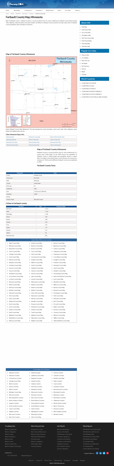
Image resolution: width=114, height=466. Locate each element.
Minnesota (25, 13)
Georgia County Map (15, 381)
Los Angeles (85, 58)
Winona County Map (14, 320)
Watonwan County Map (37, 318)
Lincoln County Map (36, 279)
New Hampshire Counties (16, 397)
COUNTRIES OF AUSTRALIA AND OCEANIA (94, 97)
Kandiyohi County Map (15, 273)
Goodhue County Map (15, 265)
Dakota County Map (14, 259)
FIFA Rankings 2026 (88, 434)
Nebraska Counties (59, 395)
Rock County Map (14, 304)
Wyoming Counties (36, 414)
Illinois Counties (13, 384)
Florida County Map (59, 378)
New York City (86, 60)
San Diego (84, 63)
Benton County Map (37, 246)
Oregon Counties (14, 403)
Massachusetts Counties (61, 389)
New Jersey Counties (37, 397)
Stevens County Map (59, 309)
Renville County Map (37, 301)
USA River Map (86, 46)
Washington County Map (16, 318)
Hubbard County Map (37, 268)
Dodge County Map (36, 259)
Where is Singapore (10, 432)
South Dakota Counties (37, 406)
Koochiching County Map (61, 273)
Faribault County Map (15, 262)
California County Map (37, 375)
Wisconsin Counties (14, 414)
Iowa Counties (58, 384)
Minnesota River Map (56, 142)
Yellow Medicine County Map (62, 320)
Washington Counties (37, 411)
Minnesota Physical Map (12, 145)
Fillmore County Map (37, 262)
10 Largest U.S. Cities (37, 429)
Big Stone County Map (60, 246)
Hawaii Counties (35, 381)
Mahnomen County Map (38, 282)
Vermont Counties (59, 409)
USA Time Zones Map (88, 38)
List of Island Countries (63, 446)
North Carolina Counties (16, 400)
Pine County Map (14, 296)
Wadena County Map (37, 315)
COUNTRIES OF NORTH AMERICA (92, 91)
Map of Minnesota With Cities (57, 137)
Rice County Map (58, 301)
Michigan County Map (15, 392)
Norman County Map (59, 290)
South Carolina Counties (16, 406)
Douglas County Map (59, 259)
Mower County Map (36, 287)
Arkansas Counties (14, 375)
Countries (38, 10)
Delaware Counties (36, 378)
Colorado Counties (59, 375)
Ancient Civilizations (62, 448)
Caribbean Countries (63, 444)
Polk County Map (58, 296)
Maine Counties (13, 389)
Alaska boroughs (36, 372)
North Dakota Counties (37, 400)
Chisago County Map (15, 254)
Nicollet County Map (14, 290)
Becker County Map (59, 243)
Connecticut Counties (15, 378)
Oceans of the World (63, 432)
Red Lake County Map (60, 298)
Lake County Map (36, 276)
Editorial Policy (58, 460)
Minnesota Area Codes (12, 142)
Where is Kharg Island (63, 429)
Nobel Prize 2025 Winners (38, 436)
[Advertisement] (41, 39)
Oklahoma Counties (59, 400)
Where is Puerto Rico (11, 444)
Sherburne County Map (37, 307)
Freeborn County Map (60, 262)
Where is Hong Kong (10, 429)
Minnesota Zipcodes (11, 139)
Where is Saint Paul (55, 139)
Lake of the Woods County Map (62, 276)
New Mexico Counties (60, 397)
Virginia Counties (14, 411)
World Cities (49, 10)
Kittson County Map (37, 273)
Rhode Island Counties (60, 403)
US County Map (86, 32)
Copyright (75, 460)
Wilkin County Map (59, 318)
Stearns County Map (14, 309)
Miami (83, 71)
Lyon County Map (58, 279)
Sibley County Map (59, 307)
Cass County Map (36, 251)
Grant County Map (36, 265)
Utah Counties (35, 409)
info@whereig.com (26, 455)
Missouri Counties (14, 395)
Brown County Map (36, 248)
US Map (12, 13)
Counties (31, 13)
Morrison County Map (15, 287)
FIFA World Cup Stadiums (90, 439)
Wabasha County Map (15, 315)
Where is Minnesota (33, 139)
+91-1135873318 (12, 455)
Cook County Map (14, 257)
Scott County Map (14, 307)
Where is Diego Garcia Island (13, 446)
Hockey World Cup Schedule (91, 448)
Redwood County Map (15, 301)
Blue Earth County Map (15, 248)
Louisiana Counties (59, 386)
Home (7, 10)
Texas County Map (14, 409)
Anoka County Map (36, 243)
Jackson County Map (37, 271)
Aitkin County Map (14, 243)
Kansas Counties (14, 386)
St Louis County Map (59, 304)
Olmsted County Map (15, 293)
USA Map (84, 27)
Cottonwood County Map (38, 257)
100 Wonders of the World (64, 434)
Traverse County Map (60, 312)
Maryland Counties (36, 389)
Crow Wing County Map (60, 257)
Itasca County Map (14, 271)
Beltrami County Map (15, 246)
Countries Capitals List (63, 436)
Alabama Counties (14, 372)
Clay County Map (36, 254)
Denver (84, 69)
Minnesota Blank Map (34, 142)
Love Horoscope (35, 439)
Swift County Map (14, 312)
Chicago (84, 74)
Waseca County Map (59, 315)
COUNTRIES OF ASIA (88, 86)
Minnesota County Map (34, 137)
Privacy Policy (48, 460)
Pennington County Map (60, 293)
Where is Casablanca (37, 441)
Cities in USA (85, 55)
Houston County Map (15, 268)
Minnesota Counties (37, 392)
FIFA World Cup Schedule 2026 (91, 429)
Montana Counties (36, 395)
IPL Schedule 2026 (88, 441)
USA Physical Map (87, 41)
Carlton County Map (59, 248)
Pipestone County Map (37, 296)
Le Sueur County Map (15, 279)
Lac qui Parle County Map (16, 276)
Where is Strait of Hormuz (38, 434)
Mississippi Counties (59, 392)
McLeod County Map (15, 282)
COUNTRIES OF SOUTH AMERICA (92, 94)
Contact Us (39, 460)
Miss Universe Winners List (38, 432)
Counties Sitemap (36, 446)
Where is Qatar (9, 434)
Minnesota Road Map (34, 145)
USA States (18, 13)
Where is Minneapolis (56, 145)
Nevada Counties (58, 414)
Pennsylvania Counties (37, 403)
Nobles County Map (36, 290)
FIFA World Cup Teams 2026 (91, 436)
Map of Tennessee (59, 406)
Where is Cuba (9, 441)
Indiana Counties (36, 384)
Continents (28, 10)
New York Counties (14, 417)
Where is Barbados (10, 436)
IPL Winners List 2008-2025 (91, 444)
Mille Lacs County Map (60, 284)
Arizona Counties (58, 372)
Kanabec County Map (60, 271)
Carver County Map (14, 251)
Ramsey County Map (37, 298)
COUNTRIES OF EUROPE (89, 83)
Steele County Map (36, 309)
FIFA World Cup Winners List (91, 432)
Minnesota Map (10, 137)
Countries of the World (63, 439)
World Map (17, 10)
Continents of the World (64, 441)
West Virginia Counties (60, 411)
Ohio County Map (36, 417)
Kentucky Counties (36, 386)
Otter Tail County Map (37, 293)
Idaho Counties (58, 381)
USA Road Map (86, 43)
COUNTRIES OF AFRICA (89, 88)
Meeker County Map (37, 284)
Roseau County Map (37, 304)
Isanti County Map (59, 268)
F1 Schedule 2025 (88, 446)
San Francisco (85, 66)
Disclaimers (67, 460)
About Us (31, 460)
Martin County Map (14, 284)
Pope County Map (14, 298)
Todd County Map (36, 312)
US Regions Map (86, 35)
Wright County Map (36, 320)
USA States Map (86, 29)
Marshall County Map (59, 282)
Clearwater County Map (60, 254)
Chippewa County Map (60, 251)
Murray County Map (59, 287)
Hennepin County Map (60, 265)
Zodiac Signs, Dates (36, 444)
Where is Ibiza (9, 439)
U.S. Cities (68, 10)
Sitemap (82, 460)
